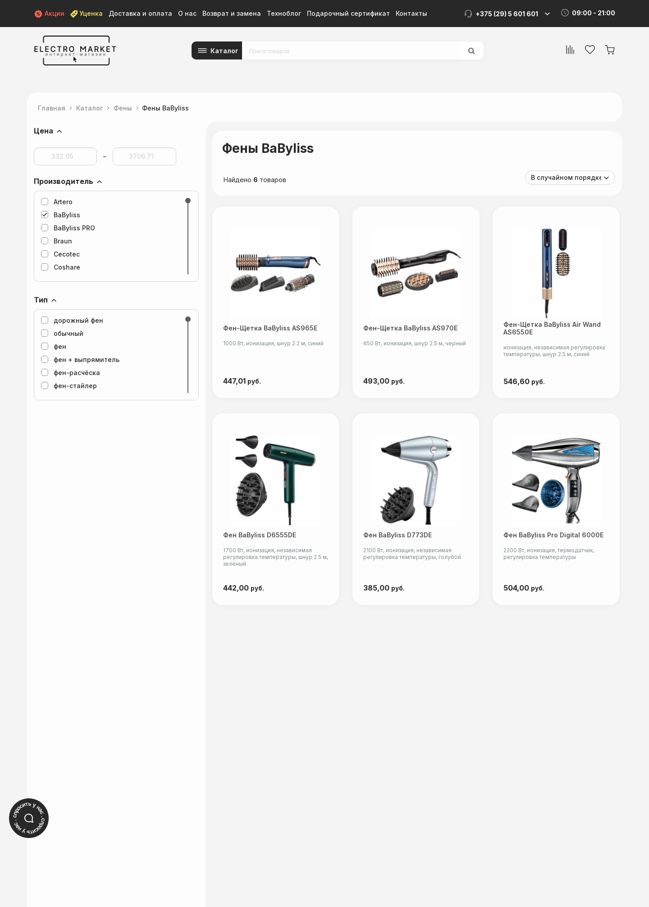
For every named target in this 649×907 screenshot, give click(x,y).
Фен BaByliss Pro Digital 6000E (555, 537)
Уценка (86, 13)
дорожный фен (72, 320)
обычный (62, 333)
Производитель (63, 181)
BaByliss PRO (68, 228)
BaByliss (60, 215)
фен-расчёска (70, 372)
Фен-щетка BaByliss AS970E (411, 329)
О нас (187, 13)
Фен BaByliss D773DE (398, 537)
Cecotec (60, 254)
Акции (49, 13)
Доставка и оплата (140, 13)
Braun (56, 241)
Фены (123, 108)
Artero (57, 202)
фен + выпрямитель (80, 359)
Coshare (60, 267)
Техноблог (284, 13)
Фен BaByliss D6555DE (259, 537)
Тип (41, 299)
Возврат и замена (231, 13)
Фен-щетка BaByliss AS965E (270, 329)
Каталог (224, 51)
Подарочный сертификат (348, 13)
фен (53, 346)
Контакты (411, 13)
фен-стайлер (69, 385)
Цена (43, 130)
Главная (51, 108)
